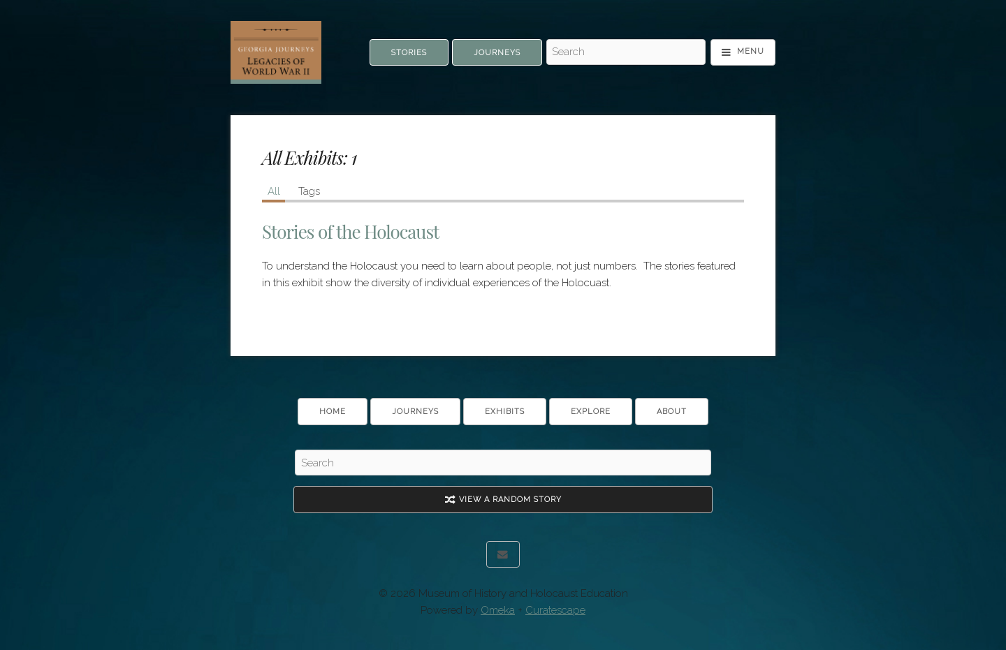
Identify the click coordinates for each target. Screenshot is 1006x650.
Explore (591, 411)
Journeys (497, 52)
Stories (409, 52)
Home (332, 411)
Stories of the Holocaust (350, 231)
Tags (309, 191)
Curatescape (555, 610)
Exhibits (505, 411)
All (274, 191)
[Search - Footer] (503, 463)
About (672, 411)
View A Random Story (503, 499)
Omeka (498, 610)
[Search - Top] (626, 52)
